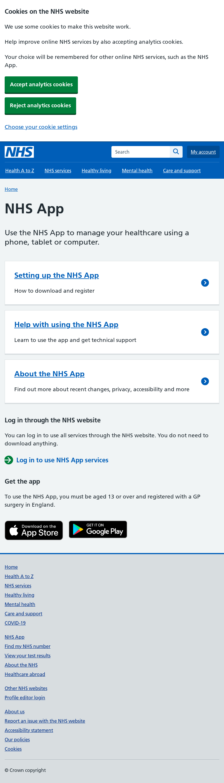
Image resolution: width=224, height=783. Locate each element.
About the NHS (21, 665)
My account (203, 152)
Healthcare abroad (25, 674)
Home (11, 189)
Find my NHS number (27, 646)
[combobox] (140, 152)
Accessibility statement (29, 730)
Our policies (17, 739)
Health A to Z (19, 170)
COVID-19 (15, 623)
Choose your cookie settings (41, 127)
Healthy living (96, 170)
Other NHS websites (26, 688)
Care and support (182, 170)
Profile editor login (25, 698)
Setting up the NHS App (56, 275)
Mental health (137, 170)
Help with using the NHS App (66, 324)
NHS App (14, 637)
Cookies (13, 749)
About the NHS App (49, 373)
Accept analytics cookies (41, 84)
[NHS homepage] (19, 152)
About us (14, 711)
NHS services (58, 170)
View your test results (27, 656)
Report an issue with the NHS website (45, 721)
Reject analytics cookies (40, 105)
